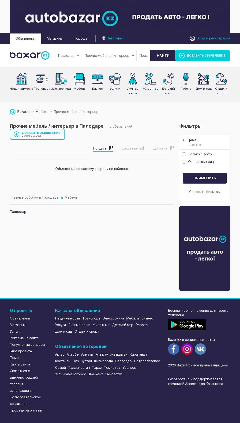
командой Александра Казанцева (195, 384)
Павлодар (68, 56)
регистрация (219, 38)
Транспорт (91, 318)
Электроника (113, 318)
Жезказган (119, 354)
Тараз (97, 367)
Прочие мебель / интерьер (109, 56)
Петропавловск (147, 361)
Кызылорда (103, 361)
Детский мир (122, 325)
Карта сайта (20, 364)
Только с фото (197, 154)
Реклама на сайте (24, 338)
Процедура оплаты (26, 410)
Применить (205, 178)
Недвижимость (21, 88)
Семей (60, 367)
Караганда (138, 354)
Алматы (87, 354)
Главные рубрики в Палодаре (34, 197)
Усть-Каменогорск (70, 374)
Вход (201, 38)
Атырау (102, 354)
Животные (150, 88)
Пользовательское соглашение (25, 400)
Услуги (115, 88)
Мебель (71, 197)
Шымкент (95, 374)
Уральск (129, 367)
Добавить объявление (41, 134)
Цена (204, 142)
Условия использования (22, 387)
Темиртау (112, 367)
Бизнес (97, 88)
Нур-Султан (82, 361)
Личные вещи (79, 325)
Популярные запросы (27, 344)
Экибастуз (114, 374)
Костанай (62, 361)
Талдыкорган (79, 367)
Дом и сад (203, 88)
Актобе (73, 354)
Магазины (55, 38)
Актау (59, 354)
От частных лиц (198, 162)
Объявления (25, 38)
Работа (185, 88)
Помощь (80, 38)
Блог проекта (21, 351)
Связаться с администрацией (24, 374)
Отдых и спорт (87, 331)
